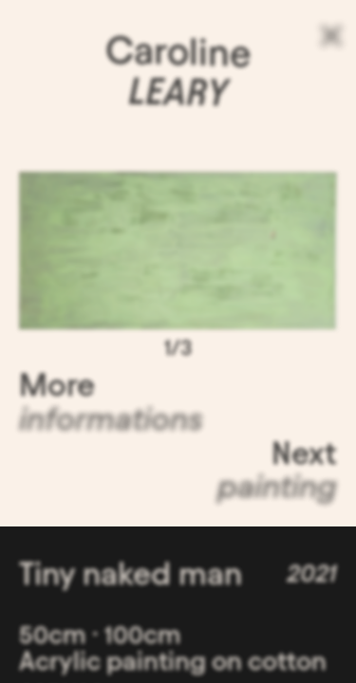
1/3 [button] (178, 351)
